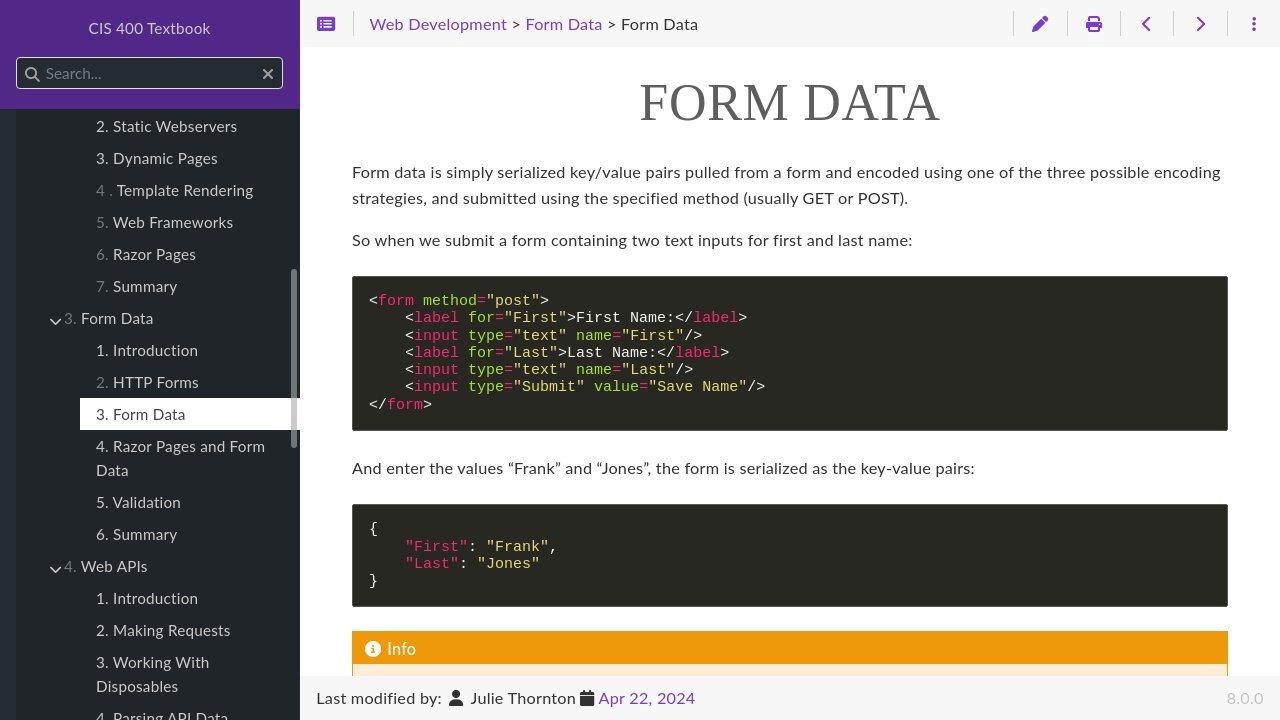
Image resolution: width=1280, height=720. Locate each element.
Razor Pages (146, 254)
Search (17, 57)
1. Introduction (147, 350)
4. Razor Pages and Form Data (180, 458)
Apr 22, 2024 (647, 697)
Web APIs (106, 566)
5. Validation (138, 502)
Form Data (109, 318)
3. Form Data (141, 414)
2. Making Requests (163, 630)
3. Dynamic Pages (157, 158)
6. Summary (136, 534)
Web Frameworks (164, 222)
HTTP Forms (147, 382)
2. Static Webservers (166, 126)
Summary (136, 286)
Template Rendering (174, 190)
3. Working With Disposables (153, 674)
